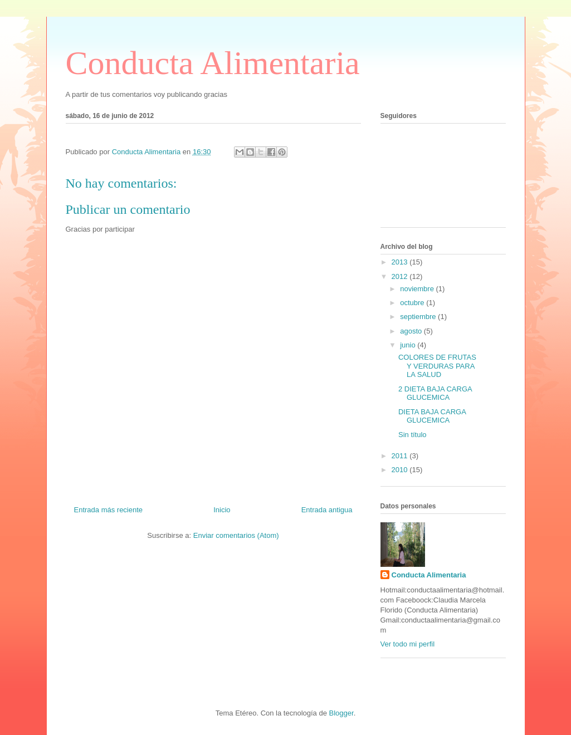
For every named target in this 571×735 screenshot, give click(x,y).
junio (408, 345)
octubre (413, 302)
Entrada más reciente (108, 510)
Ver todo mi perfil (407, 644)
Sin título (412, 434)
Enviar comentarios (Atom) (236, 535)
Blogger (341, 713)
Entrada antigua (327, 510)
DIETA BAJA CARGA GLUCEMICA (432, 416)
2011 (401, 456)
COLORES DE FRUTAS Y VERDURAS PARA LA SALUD (437, 366)
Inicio (221, 510)
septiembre (419, 316)
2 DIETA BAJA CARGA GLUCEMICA (435, 393)
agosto (412, 331)
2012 (401, 276)
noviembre (418, 289)
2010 (401, 469)
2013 (401, 262)
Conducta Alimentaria (213, 63)
